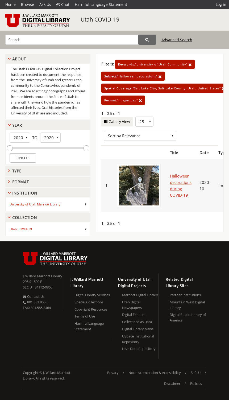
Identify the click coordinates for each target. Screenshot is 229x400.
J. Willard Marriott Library (42, 276)
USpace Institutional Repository (138, 339)
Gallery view (118, 121)
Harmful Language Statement (101, 4)
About (19, 58)
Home (10, 4)
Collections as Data (137, 321)
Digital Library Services (92, 294)
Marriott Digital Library (140, 294)
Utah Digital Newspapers (132, 305)
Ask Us (45, 4)
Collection (24, 217)
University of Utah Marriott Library (35, 204)
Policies (196, 383)
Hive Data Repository (139, 348)
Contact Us (33, 296)
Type (16, 171)
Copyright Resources (90, 309)
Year (17, 125)
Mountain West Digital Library (187, 305)
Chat (62, 4)
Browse (27, 4)
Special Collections (88, 302)
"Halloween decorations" (133, 76)
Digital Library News (137, 329)
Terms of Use (84, 316)
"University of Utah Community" (155, 64)
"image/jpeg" (123, 100)
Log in (221, 4)
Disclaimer (172, 383)
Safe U (196, 372)
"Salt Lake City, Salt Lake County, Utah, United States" (164, 88)
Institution (24, 193)
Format (20, 181)
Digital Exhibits (133, 314)
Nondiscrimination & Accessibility (154, 372)
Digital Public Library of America (188, 317)
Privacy (113, 372)
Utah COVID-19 (100, 19)
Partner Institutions (185, 294)
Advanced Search (176, 39)
